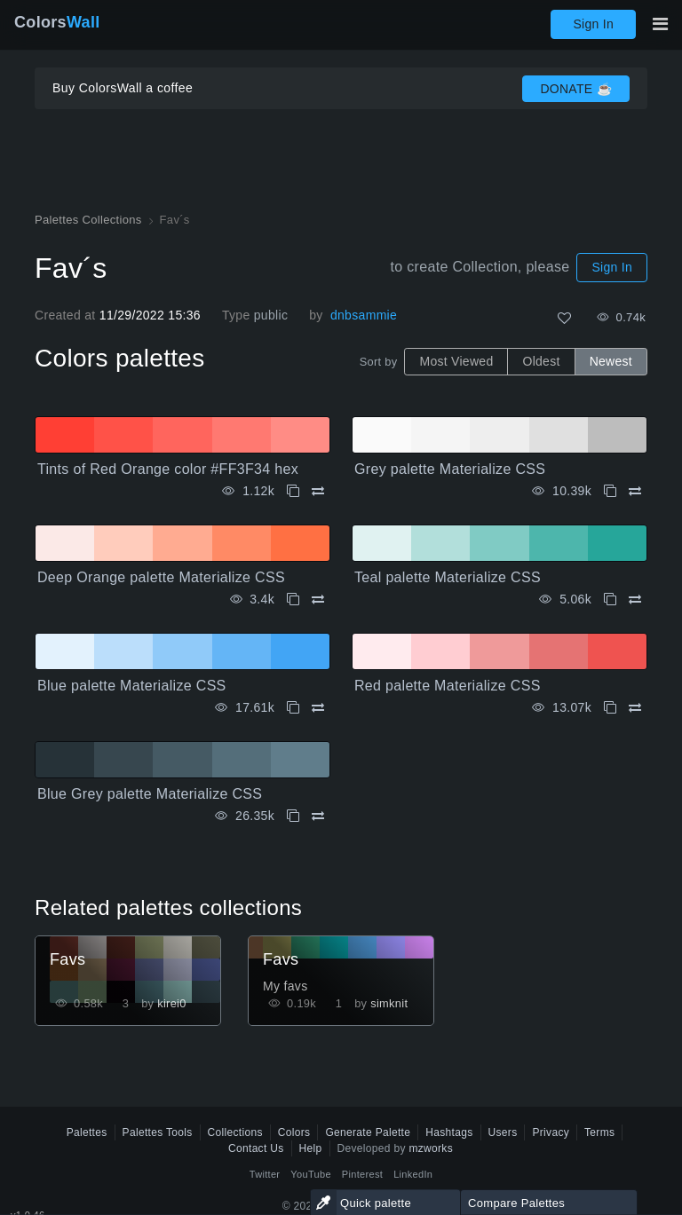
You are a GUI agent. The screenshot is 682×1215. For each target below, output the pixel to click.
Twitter (265, 1174)
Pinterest (362, 1174)
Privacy (550, 1132)
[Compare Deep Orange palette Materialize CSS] (318, 599)
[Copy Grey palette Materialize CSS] (610, 491)
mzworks (430, 1148)
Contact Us (256, 1148)
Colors (57, 22)
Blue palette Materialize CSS (131, 685)
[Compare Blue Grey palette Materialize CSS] (318, 816)
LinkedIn (412, 1174)
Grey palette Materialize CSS (449, 469)
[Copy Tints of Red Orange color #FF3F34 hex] (293, 491)
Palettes (87, 1132)
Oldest (540, 361)
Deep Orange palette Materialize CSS (161, 577)
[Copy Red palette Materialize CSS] (610, 708)
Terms (599, 1132)
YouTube (310, 1174)
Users (503, 1132)
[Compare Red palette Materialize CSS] (635, 708)
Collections (235, 1132)
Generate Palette (367, 1132)
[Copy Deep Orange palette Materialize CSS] (293, 599)
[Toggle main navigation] (659, 24)
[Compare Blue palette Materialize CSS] (318, 708)
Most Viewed (456, 361)
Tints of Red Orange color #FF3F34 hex (167, 469)
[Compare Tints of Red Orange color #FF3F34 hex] (318, 491)
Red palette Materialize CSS (447, 685)
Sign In (593, 24)
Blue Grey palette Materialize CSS (149, 793)
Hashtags (448, 1132)
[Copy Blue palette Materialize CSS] (293, 708)
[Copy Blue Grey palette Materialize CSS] (293, 816)
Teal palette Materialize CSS (447, 577)
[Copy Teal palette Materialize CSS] (610, 599)
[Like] (564, 318)
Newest (611, 361)
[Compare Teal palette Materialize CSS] (635, 599)
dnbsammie (363, 315)
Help (310, 1148)
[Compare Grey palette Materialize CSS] (635, 491)
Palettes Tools (158, 1132)
